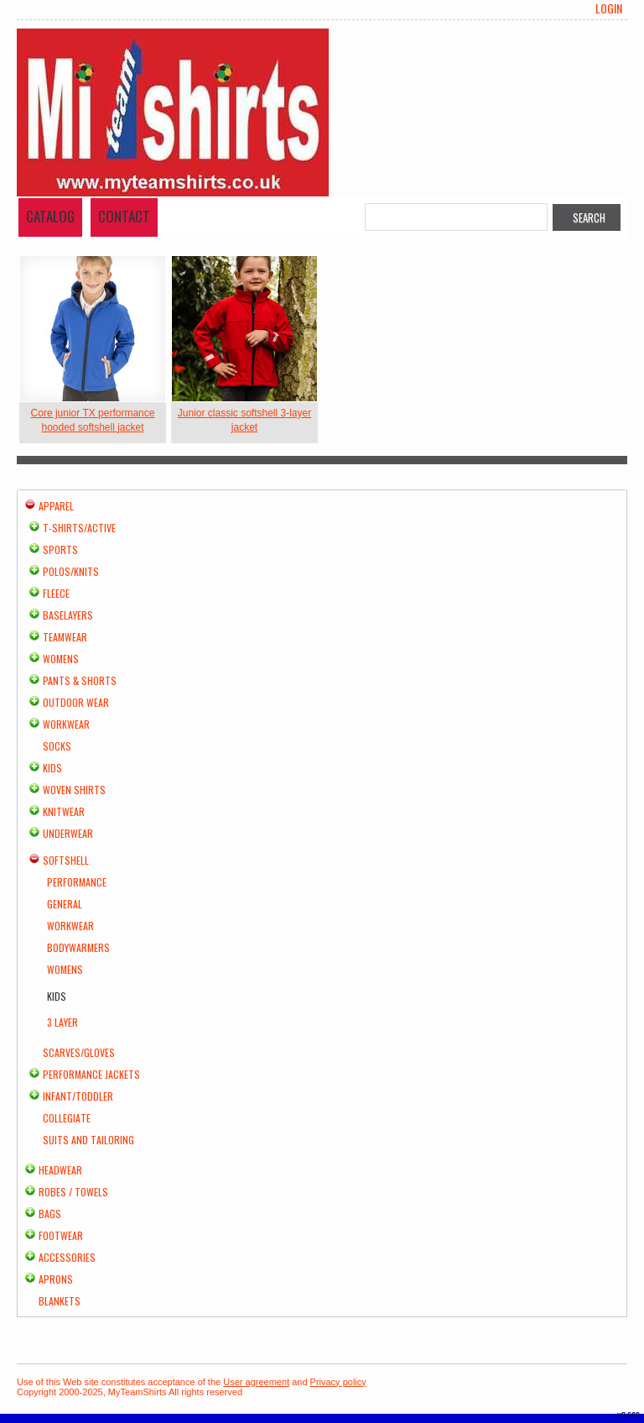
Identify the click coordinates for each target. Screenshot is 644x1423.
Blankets (59, 1301)
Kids (52, 768)
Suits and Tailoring (88, 1140)
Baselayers (68, 615)
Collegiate (67, 1118)
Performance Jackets (91, 1074)
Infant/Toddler (78, 1096)
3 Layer (62, 1022)
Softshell (66, 860)
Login (608, 8)
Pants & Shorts (80, 680)
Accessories (67, 1257)
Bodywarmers (78, 947)
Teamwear (65, 637)
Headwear (60, 1170)
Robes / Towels (73, 1192)
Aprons (56, 1279)
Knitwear (64, 811)
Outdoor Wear (76, 702)
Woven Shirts (74, 789)
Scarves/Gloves (79, 1052)
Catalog (50, 216)
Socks (57, 746)
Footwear (61, 1235)
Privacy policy (338, 1382)
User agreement (256, 1382)
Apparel (56, 506)
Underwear (68, 833)
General (64, 904)
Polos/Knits (71, 571)
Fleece (56, 593)
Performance (76, 882)
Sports (60, 549)
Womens (61, 658)
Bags (50, 1213)
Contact (124, 216)
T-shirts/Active (79, 528)
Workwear (66, 724)
